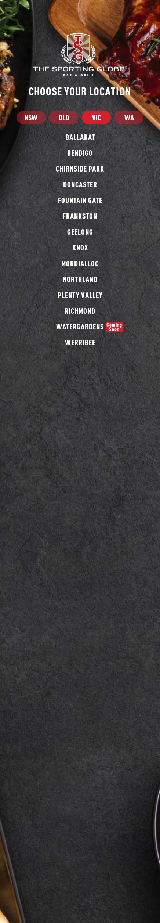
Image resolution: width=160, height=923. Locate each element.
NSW (31, 117)
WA (129, 117)
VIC (96, 117)
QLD (64, 117)
